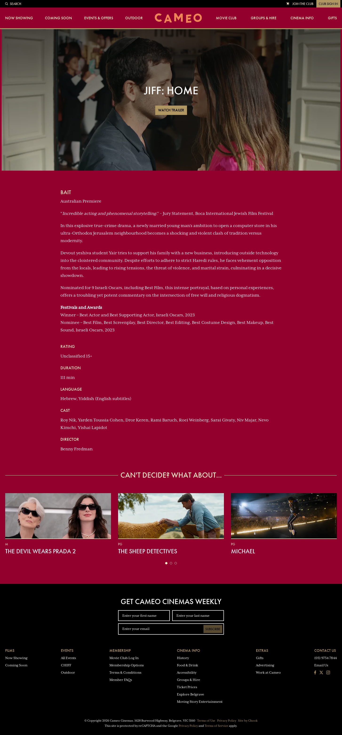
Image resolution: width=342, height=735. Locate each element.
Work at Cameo (268, 672)
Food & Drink (187, 665)
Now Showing (19, 18)
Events (67, 650)
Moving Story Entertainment (200, 702)
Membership (120, 650)
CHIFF (66, 665)
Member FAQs (120, 680)
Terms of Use (206, 720)
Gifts (332, 18)
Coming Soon (58, 18)
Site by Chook (248, 720)
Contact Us (325, 650)
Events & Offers (98, 18)
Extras (262, 650)
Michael (243, 551)
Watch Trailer (171, 110)
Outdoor (134, 18)
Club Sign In (328, 4)
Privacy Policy (226, 720)
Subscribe (212, 629)
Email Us (321, 665)
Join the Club (302, 4)
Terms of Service (216, 725)
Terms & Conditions (125, 672)
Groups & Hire (263, 18)
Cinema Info (302, 18)
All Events (68, 658)
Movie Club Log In (124, 658)
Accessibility (186, 672)
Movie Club (226, 18)
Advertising (265, 665)
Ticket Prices (187, 687)
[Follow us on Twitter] (321, 673)
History (183, 658)
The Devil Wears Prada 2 (40, 551)
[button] (166, 563)
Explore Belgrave (190, 694)
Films (9, 650)
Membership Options (126, 665)
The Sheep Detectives (147, 551)
